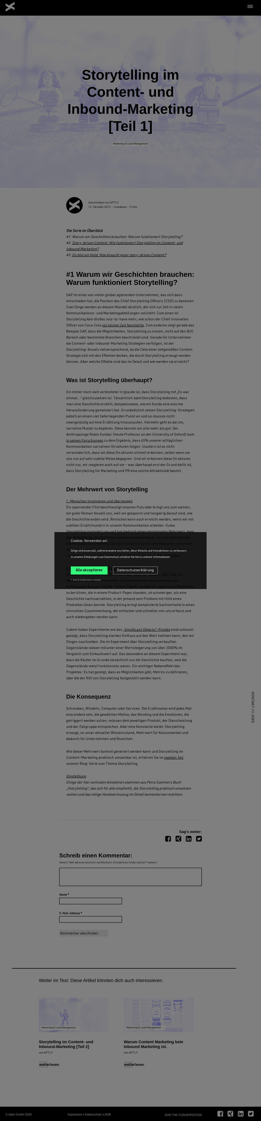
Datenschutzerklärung (135, 570)
